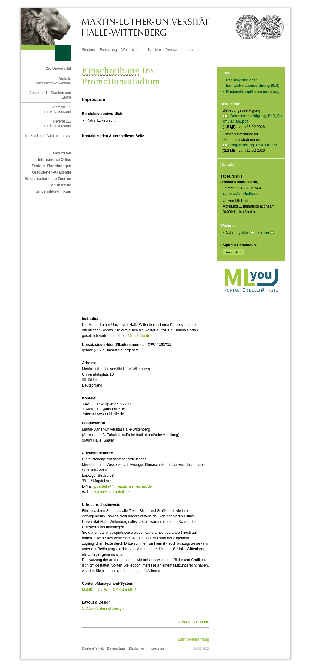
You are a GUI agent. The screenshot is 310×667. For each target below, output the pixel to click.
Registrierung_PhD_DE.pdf (253, 145)
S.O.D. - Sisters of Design (103, 608)
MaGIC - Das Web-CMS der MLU (109, 589)
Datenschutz (116, 648)
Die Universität (58, 68)
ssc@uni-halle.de (243, 193)
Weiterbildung (132, 50)
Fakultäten (62, 153)
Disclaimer (136, 648)
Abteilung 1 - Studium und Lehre (50, 95)
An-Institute (61, 185)
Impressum (156, 648)
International (191, 50)
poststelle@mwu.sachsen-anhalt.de (123, 486)
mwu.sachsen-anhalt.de (110, 492)
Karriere (154, 50)
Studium (88, 50)
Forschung (108, 50)
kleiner (263, 232)
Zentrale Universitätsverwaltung (53, 80)
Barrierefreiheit (93, 648)
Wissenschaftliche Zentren (48, 179)
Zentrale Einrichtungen (51, 166)
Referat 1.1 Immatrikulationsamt (54, 109)
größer (244, 232)
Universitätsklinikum (53, 191)
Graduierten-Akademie (51, 172)
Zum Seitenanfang (193, 639)
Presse (171, 50)
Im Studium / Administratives (48, 136)
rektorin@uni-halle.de (133, 336)
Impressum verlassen (192, 621)
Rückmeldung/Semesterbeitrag (253, 92)
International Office (54, 159)
